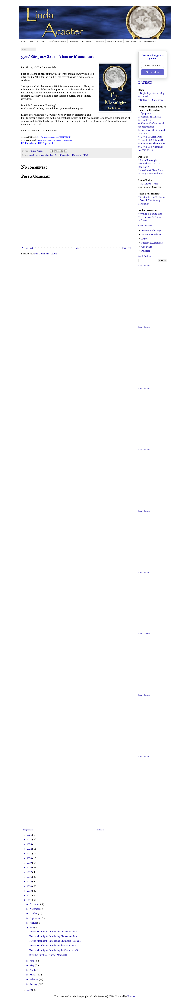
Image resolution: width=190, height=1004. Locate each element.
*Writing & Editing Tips (150, 213)
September (35, 918)
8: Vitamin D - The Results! (151, 143)
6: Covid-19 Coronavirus (150, 136)
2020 (29, 858)
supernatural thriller (45, 155)
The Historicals (87, 41)
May (32, 965)
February (34, 979)
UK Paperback (45, 143)
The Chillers (41, 41)
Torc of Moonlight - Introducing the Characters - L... (54, 945)
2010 (29, 990)
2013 (29, 890)
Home (77, 248)
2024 (29, 839)
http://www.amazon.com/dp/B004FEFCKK (54, 137)
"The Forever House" (148, 183)
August (33, 922)
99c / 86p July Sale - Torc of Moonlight (48, 955)
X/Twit (144, 238)
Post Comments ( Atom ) (46, 253)
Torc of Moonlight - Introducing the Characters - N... (54, 950)
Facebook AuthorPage (152, 242)
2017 (29, 872)
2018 (29, 867)
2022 (29, 848)
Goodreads (146, 246)
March (33, 974)
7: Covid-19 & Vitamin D (150, 140)
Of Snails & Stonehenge (151, 100)
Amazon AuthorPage (151, 230)
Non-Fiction (100, 41)
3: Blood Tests (145, 120)
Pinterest (145, 251)
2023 (29, 844)
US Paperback (28, 143)
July (32, 927)
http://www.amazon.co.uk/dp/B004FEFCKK (55, 140)
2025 (29, 835)
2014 (29, 886)
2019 (29, 863)
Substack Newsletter (151, 234)
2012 (29, 895)
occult (32, 155)
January (34, 984)
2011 (29, 900)
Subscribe (152, 72)
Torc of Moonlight (63, 155)
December (35, 904)
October (34, 913)
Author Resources (150, 41)
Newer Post (27, 248)
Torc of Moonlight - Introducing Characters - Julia (53, 936)
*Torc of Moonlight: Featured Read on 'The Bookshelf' (149, 163)
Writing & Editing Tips (133, 41)
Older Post (126, 248)
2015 (29, 881)
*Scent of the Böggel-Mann (151, 197)
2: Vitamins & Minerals (149, 116)
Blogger (131, 996)
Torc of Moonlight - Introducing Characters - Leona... (55, 941)
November (35, 909)
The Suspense (74, 41)
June (32, 960)
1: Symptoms (144, 113)
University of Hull (80, 155)
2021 (29, 853)
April (32, 970)
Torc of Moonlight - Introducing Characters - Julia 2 (54, 931)
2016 (29, 877)
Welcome (23, 41)
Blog (31, 41)
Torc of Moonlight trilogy (57, 41)
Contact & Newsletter (114, 41)
